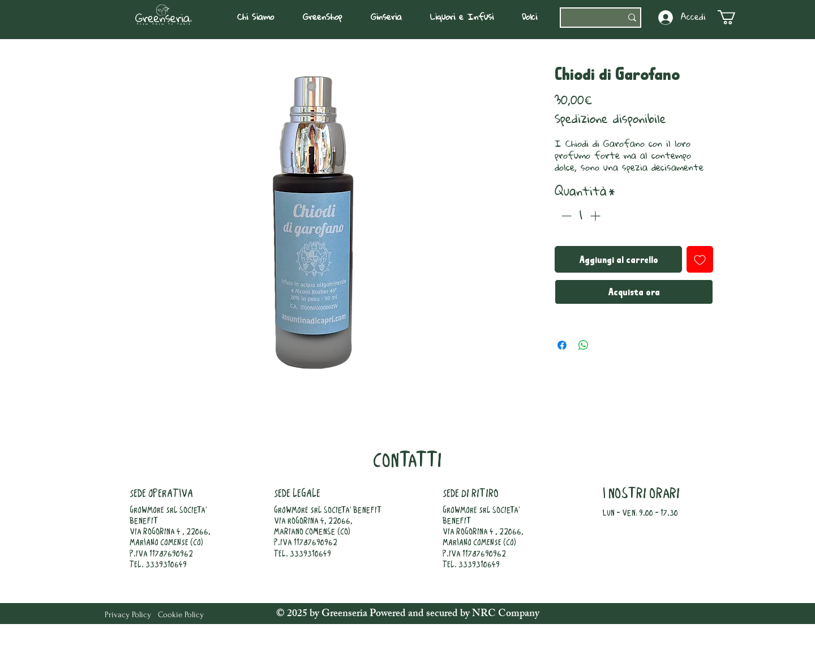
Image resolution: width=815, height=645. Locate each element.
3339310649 (166, 565)
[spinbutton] (580, 215)
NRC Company (504, 614)
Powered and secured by (420, 614)
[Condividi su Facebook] (562, 345)
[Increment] (596, 215)
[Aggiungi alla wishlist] (700, 259)
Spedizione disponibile (610, 119)
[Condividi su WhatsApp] (583, 345)
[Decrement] (565, 215)
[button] (261, 18)
